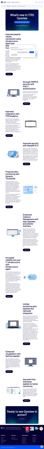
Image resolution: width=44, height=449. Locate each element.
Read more (9, 74)
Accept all (31, 52)
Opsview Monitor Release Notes (22, 22)
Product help (9, 2)
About (2, 442)
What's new (17, 2)
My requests (24, 441)
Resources (34, 441)
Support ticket (24, 442)
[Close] (34, 46)
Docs (4, 6)
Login (42, 2)
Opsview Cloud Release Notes (22, 25)
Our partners (3, 441)
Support (37, 2)
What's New (14, 6)
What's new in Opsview (21, 6)
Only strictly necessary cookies (22, 52)
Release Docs (9, 6)
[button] (41, 446)
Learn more (22, 418)
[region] (22, 51)
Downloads (13, 437)
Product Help (24, 437)
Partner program (3, 440)
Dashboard (34, 437)
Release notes (14, 2)
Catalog (34, 440)
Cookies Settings (14, 54)
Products (2, 437)
